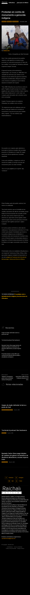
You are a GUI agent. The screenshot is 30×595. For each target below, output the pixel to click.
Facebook (11, 522)
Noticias (4, 21)
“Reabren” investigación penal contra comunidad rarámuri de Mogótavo (7, 423)
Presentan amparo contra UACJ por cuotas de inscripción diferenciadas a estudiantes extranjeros (11, 400)
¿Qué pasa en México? (7, 454)
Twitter (20, 526)
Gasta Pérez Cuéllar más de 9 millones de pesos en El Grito (22, 423)
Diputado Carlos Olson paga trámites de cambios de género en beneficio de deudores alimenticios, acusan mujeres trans (11, 393)
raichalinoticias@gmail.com (8, 583)
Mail (13, 526)
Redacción (7, 50)
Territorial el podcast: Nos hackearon (11, 385)
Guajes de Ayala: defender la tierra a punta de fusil (10, 378)
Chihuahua (15, 21)
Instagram (21, 522)
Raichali (9, 21)
